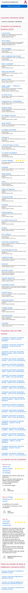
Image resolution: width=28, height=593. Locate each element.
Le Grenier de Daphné (9, 152)
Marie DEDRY (6, 123)
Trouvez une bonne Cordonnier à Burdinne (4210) (13, 588)
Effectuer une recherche (14, 6)
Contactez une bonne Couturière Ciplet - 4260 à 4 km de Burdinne (13, 370)
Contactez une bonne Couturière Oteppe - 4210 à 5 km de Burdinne (13, 392)
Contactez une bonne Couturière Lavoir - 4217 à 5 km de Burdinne (13, 405)
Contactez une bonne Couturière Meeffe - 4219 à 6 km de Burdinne (13, 416)
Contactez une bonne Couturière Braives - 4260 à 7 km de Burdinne (13, 434)
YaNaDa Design (7, 307)
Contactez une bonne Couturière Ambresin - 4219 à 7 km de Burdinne (13, 422)
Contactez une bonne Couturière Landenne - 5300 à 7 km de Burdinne (13, 440)
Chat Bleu (5, 323)
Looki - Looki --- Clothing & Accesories (11, 86)
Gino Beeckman (7, 315)
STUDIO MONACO (8, 278)
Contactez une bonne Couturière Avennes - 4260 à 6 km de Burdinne (14, 410)
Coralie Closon (7, 292)
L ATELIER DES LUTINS (10, 145)
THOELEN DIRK (7, 197)
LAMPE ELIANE (7, 257)
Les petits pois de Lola (9, 220)
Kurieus (4, 227)
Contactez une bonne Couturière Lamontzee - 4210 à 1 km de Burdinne (13, 339)
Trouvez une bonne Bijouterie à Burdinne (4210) (12, 577)
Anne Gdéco (6, 40)
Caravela (5, 204)
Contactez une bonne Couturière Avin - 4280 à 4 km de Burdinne (13, 376)
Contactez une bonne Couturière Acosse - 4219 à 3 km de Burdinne (13, 359)
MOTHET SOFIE (7, 270)
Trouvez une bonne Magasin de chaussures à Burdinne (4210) (12, 582)
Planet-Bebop (6, 173)
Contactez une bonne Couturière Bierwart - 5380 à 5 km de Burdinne (14, 387)
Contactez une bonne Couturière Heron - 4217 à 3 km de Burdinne (13, 365)
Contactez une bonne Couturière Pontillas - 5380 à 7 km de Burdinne (14, 429)
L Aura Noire (6, 33)
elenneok (5, 264)
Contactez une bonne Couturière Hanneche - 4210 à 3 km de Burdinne (13, 346)
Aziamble (5, 167)
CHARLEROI (6, 525)
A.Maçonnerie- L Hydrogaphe (12, 101)
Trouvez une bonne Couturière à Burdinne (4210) (13, 571)
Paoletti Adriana (7, 212)
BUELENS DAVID (8, 300)
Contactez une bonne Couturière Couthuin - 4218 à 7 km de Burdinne (13, 447)
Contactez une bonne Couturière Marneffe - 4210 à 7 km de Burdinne (14, 454)
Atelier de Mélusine (8, 189)
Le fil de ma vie (7, 94)
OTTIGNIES (6, 473)
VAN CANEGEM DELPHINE (11, 56)
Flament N (5, 137)
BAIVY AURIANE (7, 64)
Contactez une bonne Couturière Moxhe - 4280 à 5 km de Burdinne (13, 381)
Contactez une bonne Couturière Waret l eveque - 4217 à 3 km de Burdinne (13, 353)
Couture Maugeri (7, 160)
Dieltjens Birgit (7, 107)
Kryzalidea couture (8, 284)
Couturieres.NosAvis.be (10, 2)
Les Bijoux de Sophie (9, 129)
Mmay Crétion (6, 79)
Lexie (3, 181)
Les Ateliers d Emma (9, 115)
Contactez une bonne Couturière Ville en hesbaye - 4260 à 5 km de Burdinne (13, 399)
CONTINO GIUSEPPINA (10, 242)
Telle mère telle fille (8, 71)
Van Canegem (6, 48)
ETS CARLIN (6, 234)
